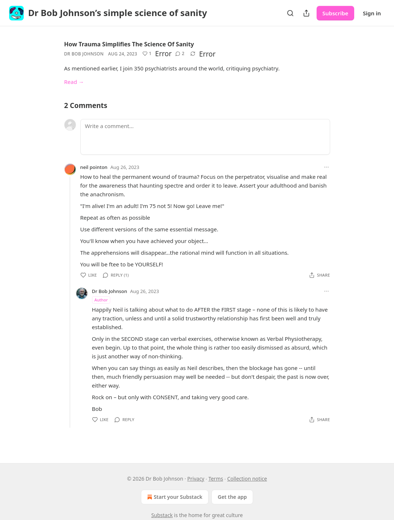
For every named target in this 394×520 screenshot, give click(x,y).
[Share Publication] (306, 13)
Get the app (232, 496)
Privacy (195, 478)
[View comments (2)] (180, 53)
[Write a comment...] (205, 137)
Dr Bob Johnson (84, 54)
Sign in (372, 13)
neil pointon (94, 167)
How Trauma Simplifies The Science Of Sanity (129, 44)
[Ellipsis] (326, 167)
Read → (74, 81)
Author (101, 300)
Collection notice (247, 478)
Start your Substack (174, 497)
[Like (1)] (147, 53)
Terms (216, 478)
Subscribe (335, 13)
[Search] (290, 13)
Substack (162, 515)
